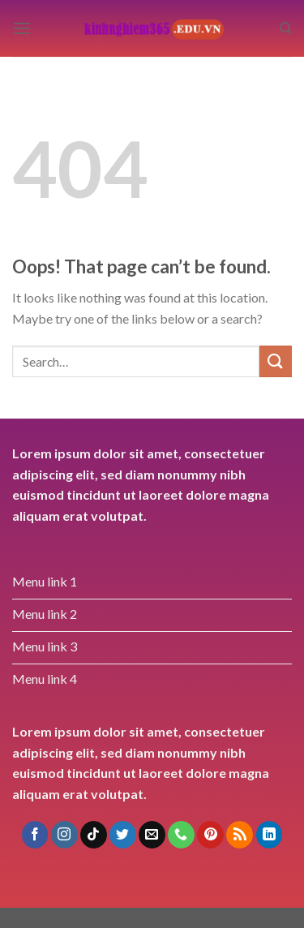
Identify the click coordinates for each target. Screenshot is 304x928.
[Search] (286, 28)
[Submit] (275, 361)
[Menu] (22, 28)
